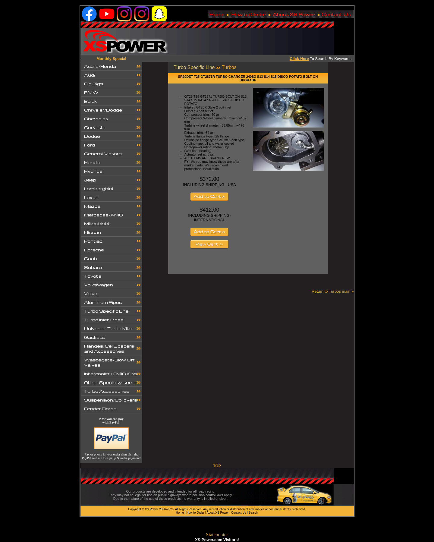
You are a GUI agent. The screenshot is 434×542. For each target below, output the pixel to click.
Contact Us (238, 512)
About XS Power (218, 512)
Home (180, 512)
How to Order (195, 512)
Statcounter (217, 534)
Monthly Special (111, 58)
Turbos (229, 67)
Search (253, 512)
